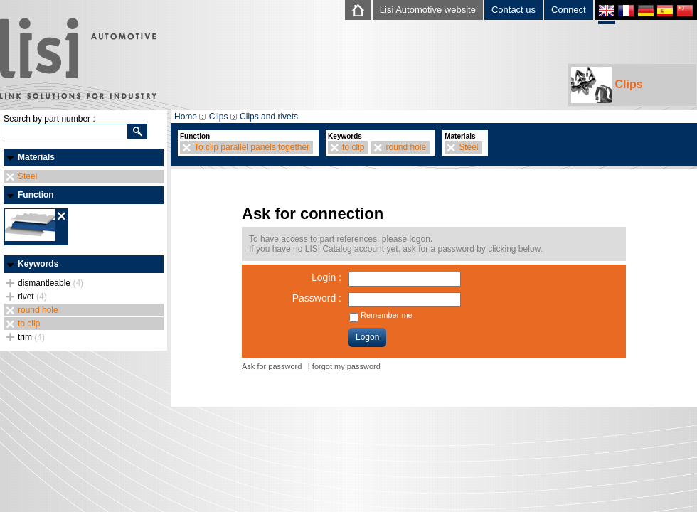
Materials (36, 157)
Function (36, 195)
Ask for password (272, 366)
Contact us (513, 9)
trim (31, 337)
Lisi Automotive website (428, 9)
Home (185, 117)
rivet (32, 297)
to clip (29, 324)
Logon (367, 337)
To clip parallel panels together (251, 147)
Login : (326, 277)
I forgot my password (344, 366)
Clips (607, 85)
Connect (568, 9)
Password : (316, 298)
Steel (27, 176)
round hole (38, 310)
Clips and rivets (269, 117)
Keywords (38, 264)
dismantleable (50, 283)
